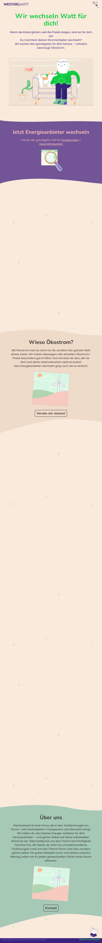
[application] (51, 81)
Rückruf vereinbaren (89, 939)
